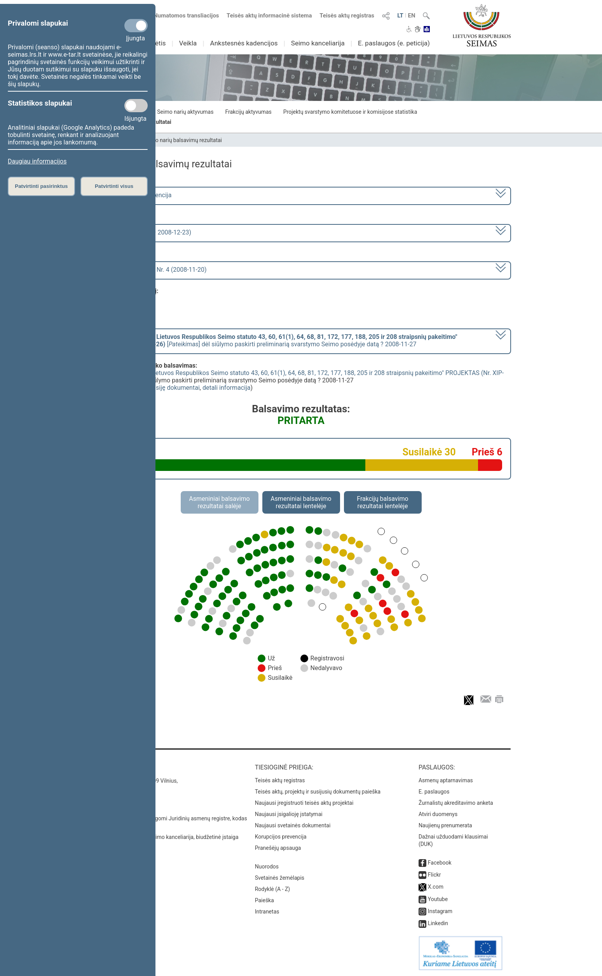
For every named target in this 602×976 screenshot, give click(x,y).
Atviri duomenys (438, 814)
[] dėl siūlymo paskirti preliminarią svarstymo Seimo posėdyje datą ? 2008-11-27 (276, 340)
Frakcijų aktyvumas (248, 112)
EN (411, 15)
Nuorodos (267, 866)
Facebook (440, 863)
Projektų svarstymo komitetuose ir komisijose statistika (350, 112)
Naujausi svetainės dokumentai (293, 825)
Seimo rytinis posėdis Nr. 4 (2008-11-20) (151, 269)
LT (400, 15)
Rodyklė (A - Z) (272, 889)
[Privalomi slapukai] (136, 25)
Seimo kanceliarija (318, 43)
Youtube (438, 899)
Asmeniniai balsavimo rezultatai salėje (219, 502)
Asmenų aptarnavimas (446, 780)
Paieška (264, 900)
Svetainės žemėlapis (279, 878)
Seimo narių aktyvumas (185, 112)
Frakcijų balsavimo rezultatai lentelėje (382, 502)
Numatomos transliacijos (181, 15)
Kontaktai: (108, 767)
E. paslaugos (434, 791)
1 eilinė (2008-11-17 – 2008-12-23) (143, 232)
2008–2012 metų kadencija (134, 195)
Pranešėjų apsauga (278, 848)
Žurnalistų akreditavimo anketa (456, 803)
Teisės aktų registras (346, 15)
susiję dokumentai (174, 387)
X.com (435, 887)
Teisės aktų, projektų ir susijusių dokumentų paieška (317, 791)
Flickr (434, 875)
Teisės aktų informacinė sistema (269, 15)
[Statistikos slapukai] (136, 105)
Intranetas (267, 911)
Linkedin (438, 923)
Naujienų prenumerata (445, 825)
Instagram (440, 911)
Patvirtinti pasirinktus (41, 186)
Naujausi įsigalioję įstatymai (289, 814)
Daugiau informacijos (37, 161)
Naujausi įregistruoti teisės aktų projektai (304, 803)
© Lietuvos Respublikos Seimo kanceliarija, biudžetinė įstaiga (165, 837)
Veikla (188, 43)
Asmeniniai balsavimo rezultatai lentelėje (300, 502)
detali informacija (226, 387)
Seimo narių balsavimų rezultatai (182, 140)
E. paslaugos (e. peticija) (394, 43)
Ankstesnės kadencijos (244, 43)
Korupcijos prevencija (281, 837)
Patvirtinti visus (114, 186)
